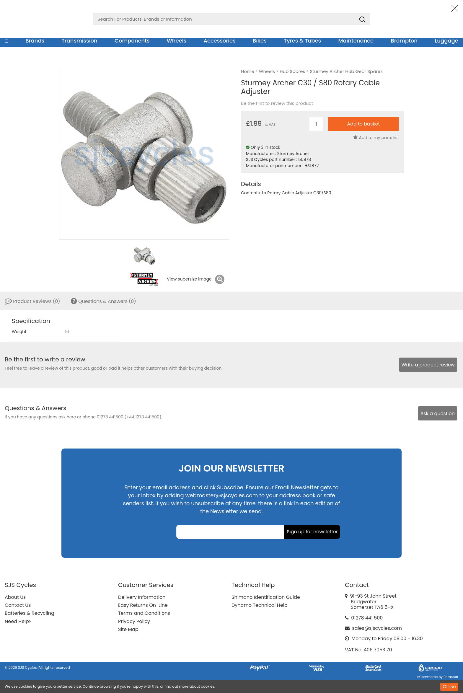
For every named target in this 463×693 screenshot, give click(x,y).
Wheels (176, 40)
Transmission (79, 40)
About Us (15, 597)
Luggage (446, 40)
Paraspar (451, 676)
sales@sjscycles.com (377, 628)
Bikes (260, 40)
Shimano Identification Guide (265, 597)
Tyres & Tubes (302, 40)
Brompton (404, 40)
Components (132, 40)
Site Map (128, 629)
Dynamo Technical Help (259, 605)
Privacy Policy (134, 621)
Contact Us (18, 605)
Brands (34, 40)
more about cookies (196, 686)
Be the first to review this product (277, 103)
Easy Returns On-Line (143, 605)
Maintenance (356, 40)
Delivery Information (141, 597)
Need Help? (18, 621)
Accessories (219, 40)
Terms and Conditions (144, 613)
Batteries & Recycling (29, 613)
